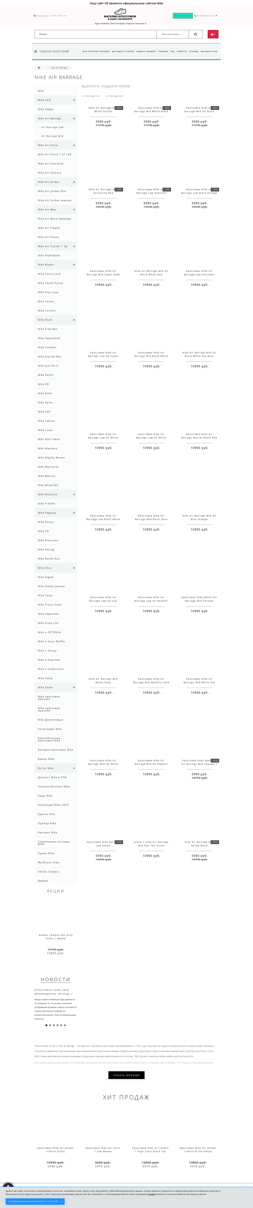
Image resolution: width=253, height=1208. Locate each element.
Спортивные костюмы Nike (54, 843)
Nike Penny (46, 521)
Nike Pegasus (47, 512)
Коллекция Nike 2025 (53, 804)
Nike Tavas (45, 595)
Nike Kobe (45, 393)
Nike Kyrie (45, 402)
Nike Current (47, 310)
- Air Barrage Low (52, 127)
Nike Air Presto (48, 237)
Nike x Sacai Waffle (51, 641)
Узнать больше (126, 1075)
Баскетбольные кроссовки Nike (49, 739)
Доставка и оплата (120, 51)
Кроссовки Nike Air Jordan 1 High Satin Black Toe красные (150, 1151)
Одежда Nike (47, 823)
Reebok (43, 880)
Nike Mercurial (48, 466)
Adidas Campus (48, 871)
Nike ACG (44, 100)
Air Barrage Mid (114, 95)
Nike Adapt (45, 109)
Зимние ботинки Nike (54, 786)
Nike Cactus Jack (49, 273)
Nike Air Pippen (49, 227)
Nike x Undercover (51, 669)
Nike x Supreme (49, 659)
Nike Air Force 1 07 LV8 (54, 154)
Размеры (162, 51)
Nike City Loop (48, 292)
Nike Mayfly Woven (51, 457)
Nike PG (43, 531)
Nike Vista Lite (48, 623)
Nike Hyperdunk (49, 338)
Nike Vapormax (48, 613)
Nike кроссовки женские (49, 697)
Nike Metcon (47, 476)
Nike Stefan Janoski (51, 586)
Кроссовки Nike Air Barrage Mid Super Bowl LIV (103, 274)
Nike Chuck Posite (50, 283)
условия (151, 1194)
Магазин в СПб (209, 51)
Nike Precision (48, 540)
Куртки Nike (46, 814)
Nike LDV (44, 411)
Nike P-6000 (46, 503)
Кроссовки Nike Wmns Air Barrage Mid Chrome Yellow (199, 601)
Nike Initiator (47, 347)
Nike (41, 90)
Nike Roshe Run (49, 558)
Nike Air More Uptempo (54, 218)
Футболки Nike (48, 862)
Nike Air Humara (49, 172)
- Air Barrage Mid (52, 136)
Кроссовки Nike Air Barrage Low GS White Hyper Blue (151, 438)
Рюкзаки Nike (47, 832)
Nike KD (43, 384)
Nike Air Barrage (49, 118)
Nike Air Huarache (51, 163)
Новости (181, 51)
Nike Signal (46, 577)
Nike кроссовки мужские (49, 709)
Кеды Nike (45, 795)
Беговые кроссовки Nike (55, 749)
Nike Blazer (46, 264)
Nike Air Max (47, 209)
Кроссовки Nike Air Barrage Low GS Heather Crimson (151, 601)
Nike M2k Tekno (49, 439)
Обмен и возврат (144, 51)
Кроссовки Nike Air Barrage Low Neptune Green (151, 193)
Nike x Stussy (47, 650)
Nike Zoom (45, 687)
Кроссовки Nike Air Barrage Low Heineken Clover (199, 274)
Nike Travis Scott (50, 604)
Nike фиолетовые (50, 719)
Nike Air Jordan (49, 181)
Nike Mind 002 (48, 485)
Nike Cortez (46, 301)
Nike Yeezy (45, 678)
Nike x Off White (49, 632)
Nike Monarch (47, 494)
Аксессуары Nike (50, 728)
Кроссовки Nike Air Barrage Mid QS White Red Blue (103, 764)
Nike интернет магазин (92, 51)
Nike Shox (45, 567)
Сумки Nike (46, 853)
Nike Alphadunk (49, 255)
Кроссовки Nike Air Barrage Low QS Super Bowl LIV (103, 356)
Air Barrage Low (91, 95)
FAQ (171, 51)
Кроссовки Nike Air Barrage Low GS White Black (103, 438)
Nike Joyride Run (49, 356)
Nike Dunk (45, 319)
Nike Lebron (46, 420)
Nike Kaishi (46, 374)
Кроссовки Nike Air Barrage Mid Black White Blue (151, 356)
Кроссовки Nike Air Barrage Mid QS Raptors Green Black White (151, 764)
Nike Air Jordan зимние (54, 200)
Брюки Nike (46, 758)
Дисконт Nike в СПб (52, 777)
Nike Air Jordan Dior (52, 191)
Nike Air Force (48, 145)
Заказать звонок (182, 15)
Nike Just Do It (48, 365)
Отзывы (193, 51)
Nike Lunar (45, 430)
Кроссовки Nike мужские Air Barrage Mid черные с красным (199, 764)
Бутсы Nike (46, 768)
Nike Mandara (47, 448)
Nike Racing (46, 549)
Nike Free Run (48, 328)
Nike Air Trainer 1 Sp (52, 246)
